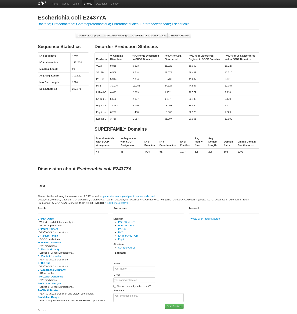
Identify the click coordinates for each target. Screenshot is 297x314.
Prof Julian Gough (48, 297)
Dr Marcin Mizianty (48, 249)
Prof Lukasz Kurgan (49, 283)
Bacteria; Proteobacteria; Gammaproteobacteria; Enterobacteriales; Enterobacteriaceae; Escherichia (113, 24)
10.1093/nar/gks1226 (116, 203)
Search (76, 3)
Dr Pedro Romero (48, 229)
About (65, 3)
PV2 (120, 232)
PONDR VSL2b (126, 225)
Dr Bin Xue (44, 263)
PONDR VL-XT (126, 222)
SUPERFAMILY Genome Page (149, 35)
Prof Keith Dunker (48, 290)
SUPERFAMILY (126, 247)
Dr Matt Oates (46, 218)
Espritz (122, 239)
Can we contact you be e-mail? (132, 286)
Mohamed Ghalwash (50, 242)
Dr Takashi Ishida (48, 235)
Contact (115, 3)
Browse (88, 3)
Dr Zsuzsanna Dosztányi (52, 269)
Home (55, 3)
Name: (117, 263)
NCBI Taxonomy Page (116, 35)
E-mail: (117, 274)
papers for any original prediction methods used (129, 196)
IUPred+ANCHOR (128, 235)
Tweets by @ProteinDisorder (205, 218)
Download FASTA (179, 35)
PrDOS (122, 229)
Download (101, 3)
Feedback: (119, 290)
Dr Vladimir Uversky (49, 256)
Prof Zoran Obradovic (50, 276)
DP (42, 3)
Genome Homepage (89, 35)
